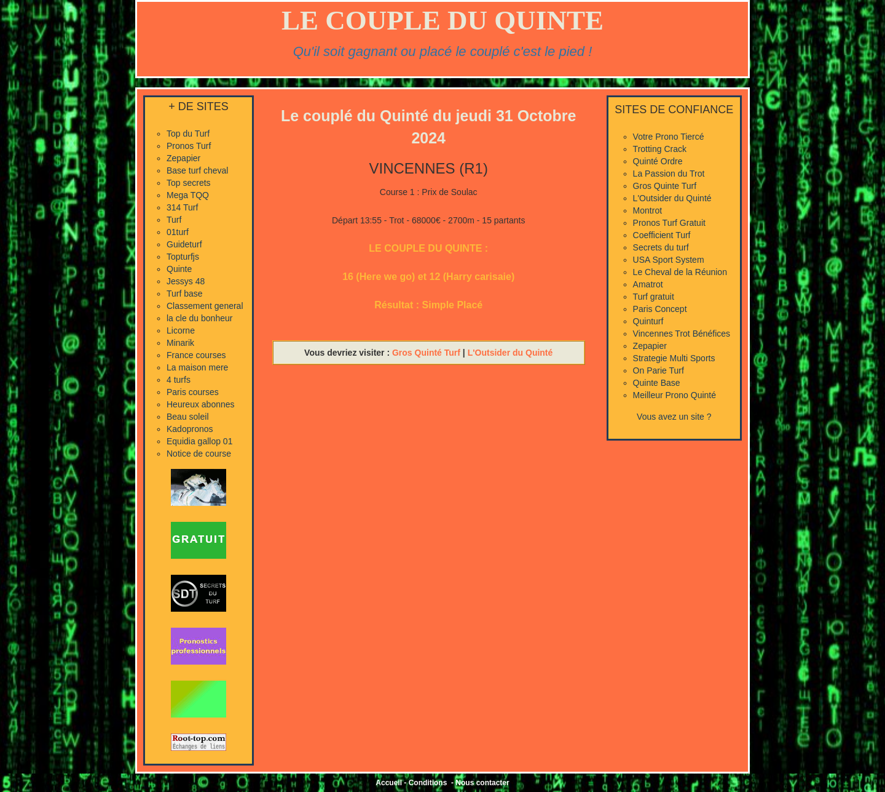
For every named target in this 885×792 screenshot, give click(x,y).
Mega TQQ (188, 195)
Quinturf (648, 321)
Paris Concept (660, 309)
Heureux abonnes (201, 404)
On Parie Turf (658, 370)
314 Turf (182, 207)
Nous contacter (482, 782)
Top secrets (189, 183)
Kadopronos (190, 429)
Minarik (180, 343)
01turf (178, 232)
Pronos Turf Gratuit (669, 223)
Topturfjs (183, 257)
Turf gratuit (653, 297)
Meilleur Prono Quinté (674, 395)
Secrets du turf (661, 247)
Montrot (647, 210)
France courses (196, 355)
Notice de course (199, 453)
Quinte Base (656, 383)
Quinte (179, 269)
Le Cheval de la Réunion (680, 272)
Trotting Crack (659, 149)
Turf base (185, 293)
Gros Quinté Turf (426, 353)
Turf (174, 220)
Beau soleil (188, 417)
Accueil (389, 782)
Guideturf (184, 244)
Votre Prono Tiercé (668, 137)
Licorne (181, 330)
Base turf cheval (197, 170)
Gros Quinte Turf (664, 186)
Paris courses (193, 392)
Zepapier (183, 158)
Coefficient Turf (662, 235)
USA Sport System (668, 260)
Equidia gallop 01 (199, 441)
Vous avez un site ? (674, 417)
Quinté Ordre (658, 161)
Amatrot (648, 284)
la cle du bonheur (199, 318)
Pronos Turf (189, 146)
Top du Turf (188, 133)
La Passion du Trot (669, 173)
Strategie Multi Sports (674, 358)
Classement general (205, 306)
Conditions (428, 782)
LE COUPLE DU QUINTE (442, 20)
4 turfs (179, 380)
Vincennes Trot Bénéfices (682, 333)
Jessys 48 (186, 281)
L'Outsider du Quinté (510, 353)
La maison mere (197, 367)
